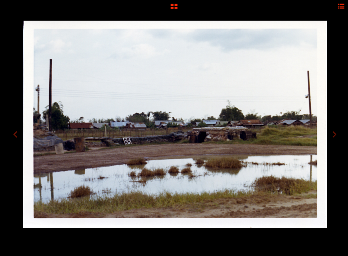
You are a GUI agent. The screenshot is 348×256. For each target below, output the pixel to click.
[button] (174, 8)
